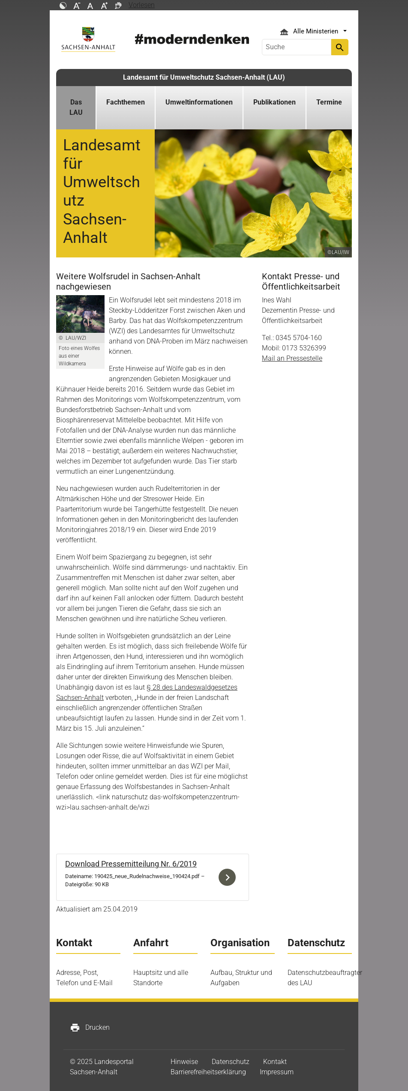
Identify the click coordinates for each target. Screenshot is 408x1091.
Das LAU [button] (76, 107)
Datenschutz (230, 1062)
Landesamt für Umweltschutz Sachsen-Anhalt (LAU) (204, 77)
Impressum (277, 1072)
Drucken (90, 1027)
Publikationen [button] (274, 102)
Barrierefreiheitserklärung (208, 1072)
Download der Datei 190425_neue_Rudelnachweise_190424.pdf (229, 877)
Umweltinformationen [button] (199, 102)
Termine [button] (329, 102)
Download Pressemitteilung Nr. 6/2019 (131, 863)
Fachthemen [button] (125, 102)
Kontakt (275, 1062)
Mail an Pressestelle (292, 358)
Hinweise (184, 1062)
